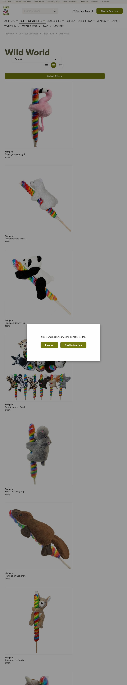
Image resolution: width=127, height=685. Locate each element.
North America (73, 344)
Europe (49, 344)
